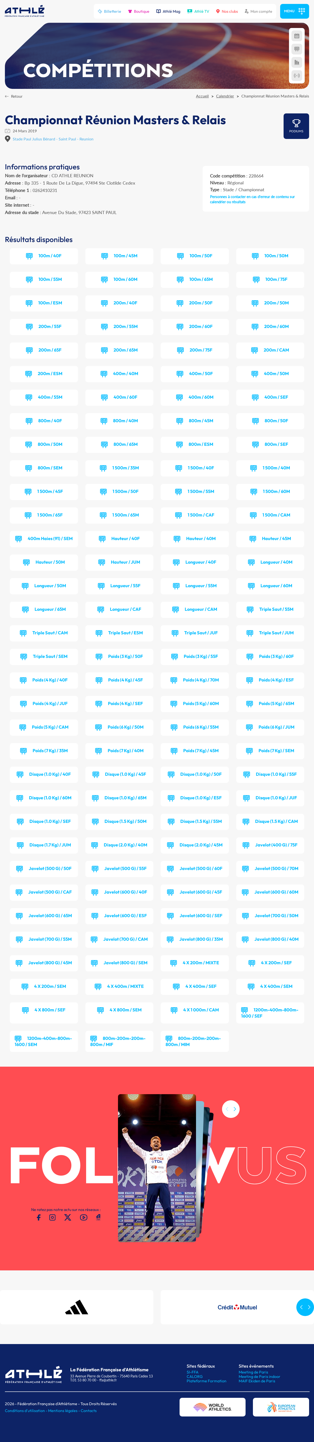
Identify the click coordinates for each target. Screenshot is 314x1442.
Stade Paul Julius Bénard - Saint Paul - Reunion (53, 138)
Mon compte (258, 11)
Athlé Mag (168, 11)
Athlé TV (198, 11)
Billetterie (109, 11)
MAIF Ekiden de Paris (257, 1380)
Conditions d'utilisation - (26, 1410)
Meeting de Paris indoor (259, 1376)
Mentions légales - (64, 1410)
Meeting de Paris (253, 1372)
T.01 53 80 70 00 (83, 1380)
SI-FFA (192, 1372)
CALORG (195, 1376)
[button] (234, 1130)
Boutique (138, 11)
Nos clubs (227, 11)
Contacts (89, 1410)
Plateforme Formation (206, 1380)
